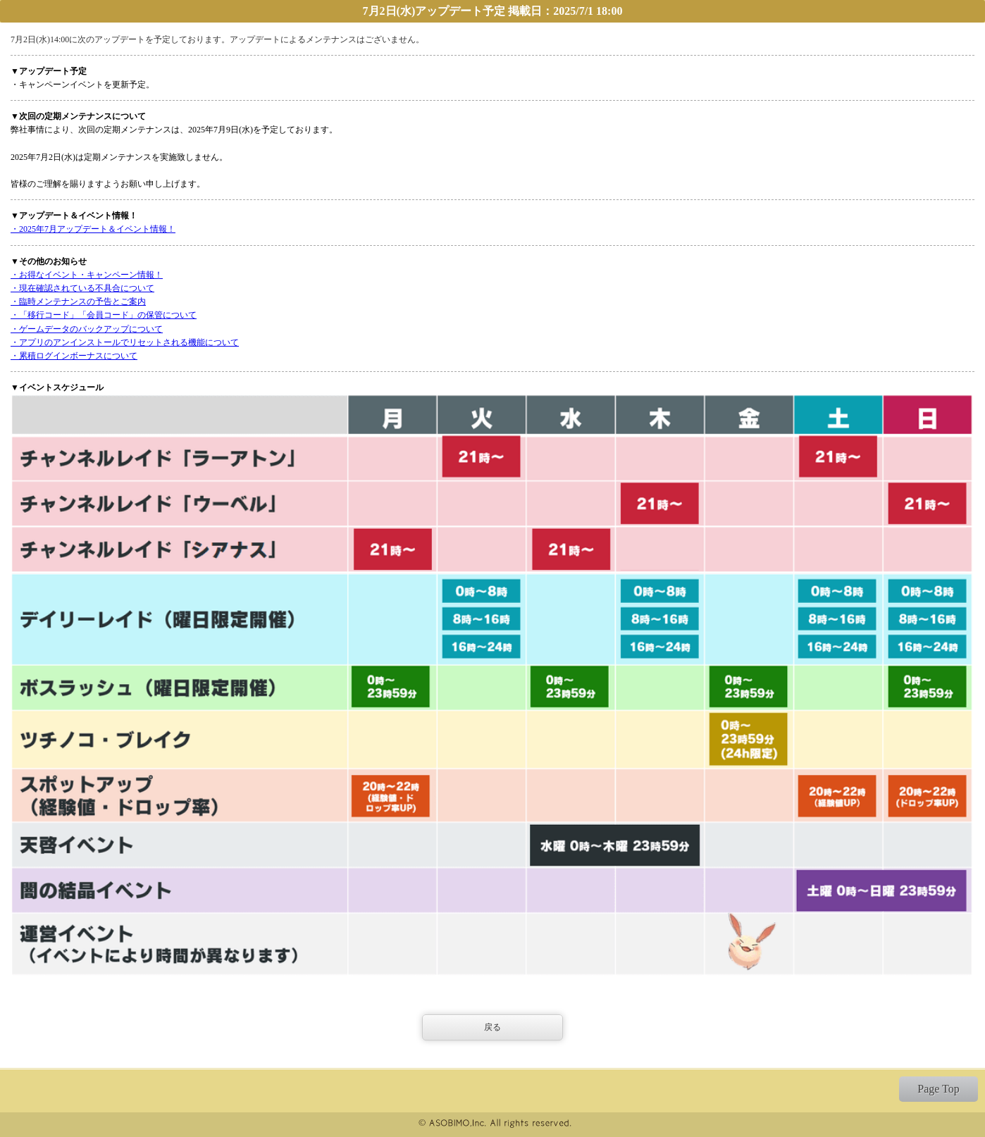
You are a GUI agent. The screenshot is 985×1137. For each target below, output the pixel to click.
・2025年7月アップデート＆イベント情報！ (93, 229)
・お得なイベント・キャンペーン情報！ (87, 275)
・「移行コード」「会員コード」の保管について (104, 315)
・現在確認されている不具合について (82, 288)
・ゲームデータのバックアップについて (87, 329)
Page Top (938, 1089)
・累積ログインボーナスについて (74, 356)
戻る (492, 1027)
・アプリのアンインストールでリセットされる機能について (125, 342)
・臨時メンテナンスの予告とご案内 (78, 301)
